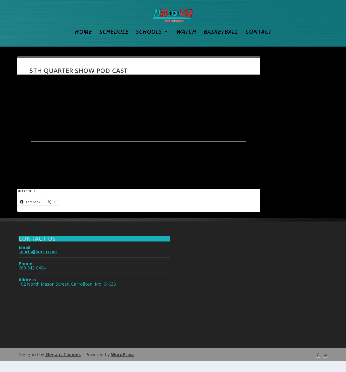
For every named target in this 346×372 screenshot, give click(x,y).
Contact (258, 44)
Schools (149, 44)
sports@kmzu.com (38, 263)
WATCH (186, 44)
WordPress (122, 366)
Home (83, 44)
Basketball (221, 44)
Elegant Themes (63, 366)
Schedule (114, 44)
